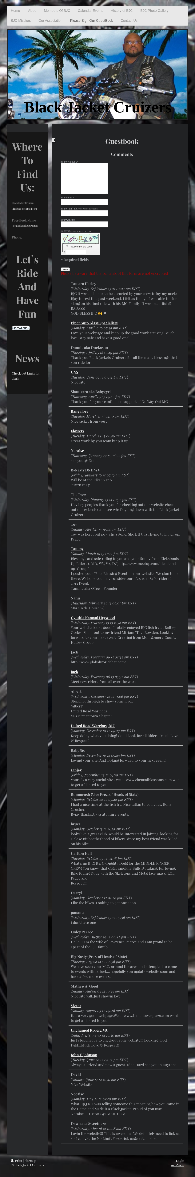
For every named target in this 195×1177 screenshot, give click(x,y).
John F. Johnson (84, 1054)
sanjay (76, 769)
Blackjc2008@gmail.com (24, 208)
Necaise (77, 450)
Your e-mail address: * (79, 208)
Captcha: (76, 230)
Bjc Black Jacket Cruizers (25, 225)
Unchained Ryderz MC (90, 1030)
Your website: (68, 219)
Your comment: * (69, 161)
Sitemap (30, 1160)
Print (17, 1160)
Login (180, 1160)
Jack (74, 671)
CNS (74, 372)
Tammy (77, 548)
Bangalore (79, 411)
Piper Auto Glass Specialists (94, 322)
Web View (177, 1165)
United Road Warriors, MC (93, 725)
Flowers (77, 430)
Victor (76, 1005)
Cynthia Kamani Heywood (93, 617)
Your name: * (67, 197)
